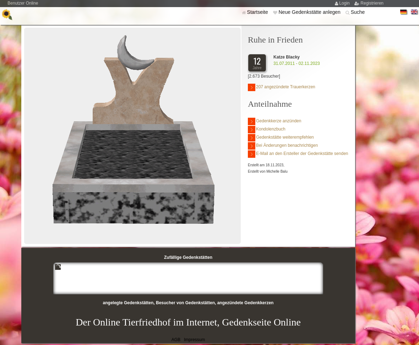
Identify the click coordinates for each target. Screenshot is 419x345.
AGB (176, 339)
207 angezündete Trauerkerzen (281, 87)
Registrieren (371, 3)
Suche (358, 12)
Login (345, 3)
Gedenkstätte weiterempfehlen (281, 137)
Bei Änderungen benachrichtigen (283, 146)
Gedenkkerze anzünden (274, 121)
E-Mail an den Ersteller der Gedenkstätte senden (298, 154)
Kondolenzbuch (266, 129)
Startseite (258, 12)
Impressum (194, 339)
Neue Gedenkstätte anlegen (310, 12)
